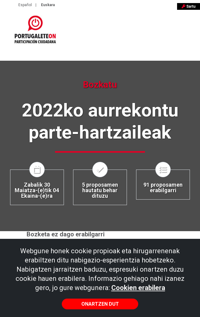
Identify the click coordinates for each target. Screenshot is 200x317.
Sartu (188, 6)
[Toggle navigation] (191, 32)
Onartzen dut (100, 304)
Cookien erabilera (138, 288)
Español (25, 5)
